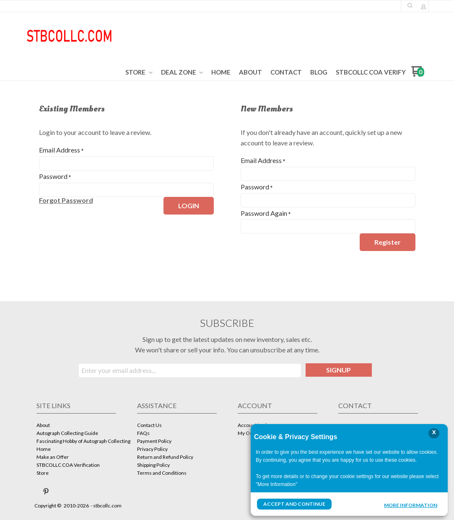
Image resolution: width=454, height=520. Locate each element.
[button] (410, 5)
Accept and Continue (294, 504)
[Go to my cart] (417, 74)
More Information (410, 505)
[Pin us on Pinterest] (46, 491)
